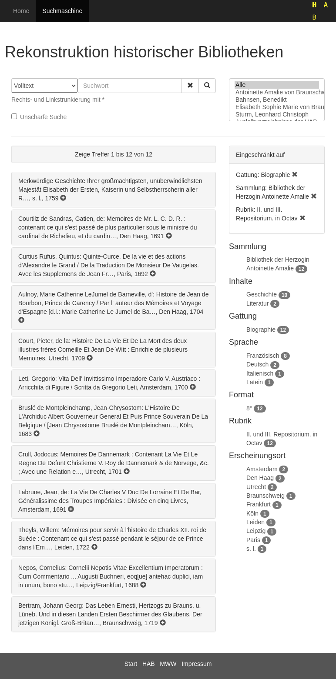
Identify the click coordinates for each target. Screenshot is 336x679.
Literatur (257, 303)
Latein (254, 382)
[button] (190, 85)
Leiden (255, 522)
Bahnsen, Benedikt (277, 99)
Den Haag (260, 477)
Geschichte (261, 294)
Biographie (261, 329)
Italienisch (259, 373)
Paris (253, 539)
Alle (277, 85)
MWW (168, 663)
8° (249, 408)
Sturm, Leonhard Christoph (277, 114)
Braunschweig (265, 495)
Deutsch (257, 364)
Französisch (262, 355)
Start (131, 663)
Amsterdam (262, 469)
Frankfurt (258, 504)
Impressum (196, 663)
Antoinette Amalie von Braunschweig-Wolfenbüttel (277, 92)
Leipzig (255, 530)
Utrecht (256, 486)
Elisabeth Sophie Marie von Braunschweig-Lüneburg (277, 107)
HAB (148, 663)
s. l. (251, 548)
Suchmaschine (62, 10)
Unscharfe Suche (39, 116)
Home (21, 10)
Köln (252, 513)
